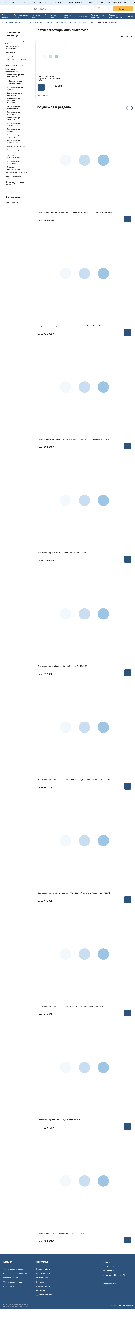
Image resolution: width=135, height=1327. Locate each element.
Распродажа (89, 2)
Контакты (42, 2)
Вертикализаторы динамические (13, 107)
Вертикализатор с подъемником (14, 162)
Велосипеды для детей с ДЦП (16, 172)
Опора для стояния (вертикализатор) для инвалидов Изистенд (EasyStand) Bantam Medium (76, 212)
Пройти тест (107, 1279)
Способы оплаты (55, 2)
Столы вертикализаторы (16, 146)
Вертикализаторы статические (13, 113)
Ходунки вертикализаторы (13, 157)
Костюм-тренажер (12, 56)
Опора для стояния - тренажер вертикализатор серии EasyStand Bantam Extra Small (73, 439)
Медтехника (8, 1286)
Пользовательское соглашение (15, 1306)
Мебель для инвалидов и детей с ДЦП (14, 183)
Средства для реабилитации (15, 1273)
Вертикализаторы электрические (13, 124)
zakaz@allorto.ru (109, 1283)
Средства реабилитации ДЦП (14, 177)
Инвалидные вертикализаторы (12, 70)
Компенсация (42, 1277)
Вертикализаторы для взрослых (15, 88)
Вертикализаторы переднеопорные (13, 141)
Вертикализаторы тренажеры (13, 151)
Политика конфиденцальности (15, 1304)
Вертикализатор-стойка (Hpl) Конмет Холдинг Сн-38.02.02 (62, 666)
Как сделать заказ (43, 1273)
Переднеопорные (11, 202)
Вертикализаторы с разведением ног (14, 94)
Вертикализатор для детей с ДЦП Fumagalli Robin (59, 1120)
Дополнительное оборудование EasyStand (13, 101)
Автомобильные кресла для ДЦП (15, 42)
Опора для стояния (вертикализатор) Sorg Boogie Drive (50, 78)
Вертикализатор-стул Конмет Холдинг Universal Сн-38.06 (62, 552)
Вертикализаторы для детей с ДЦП (15, 76)
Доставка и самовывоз (73, 2)
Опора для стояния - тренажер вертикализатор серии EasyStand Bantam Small (71, 326)
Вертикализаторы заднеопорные (13, 136)
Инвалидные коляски (12, 1277)
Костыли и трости (12, 52)
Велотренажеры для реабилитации (12, 47)
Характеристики (50, 95)
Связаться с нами (119, 2)
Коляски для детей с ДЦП (15, 65)
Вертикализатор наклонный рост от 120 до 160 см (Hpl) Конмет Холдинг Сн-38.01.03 (74, 779)
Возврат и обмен (28, 2)
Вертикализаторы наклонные (13, 119)
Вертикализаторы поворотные (13, 130)
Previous (128, 108)
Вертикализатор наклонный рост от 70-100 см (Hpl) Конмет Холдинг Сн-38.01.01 (72, 1006)
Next (131, 108)
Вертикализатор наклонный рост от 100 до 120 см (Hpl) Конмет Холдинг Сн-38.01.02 (74, 893)
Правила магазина (44, 1286)
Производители (104, 2)
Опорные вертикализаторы (13, 168)
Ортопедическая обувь (13, 1269)
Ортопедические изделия (14, 1282)
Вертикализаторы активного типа (15, 82)
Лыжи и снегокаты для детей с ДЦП (16, 60)
